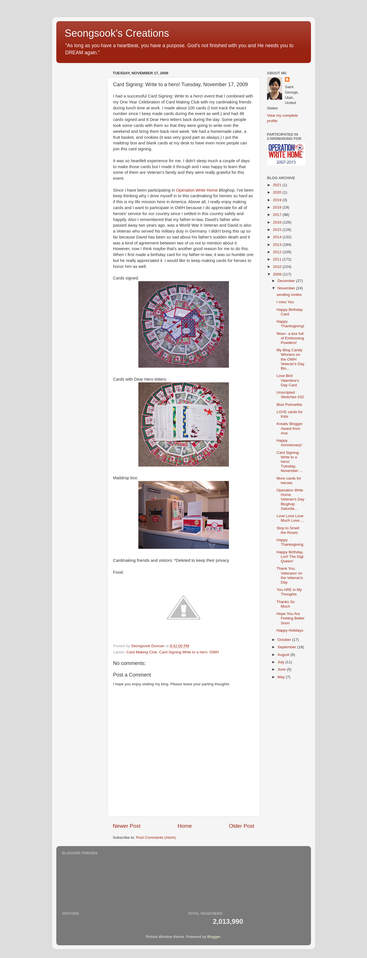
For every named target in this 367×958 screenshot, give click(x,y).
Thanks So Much (285, 604)
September (287, 647)
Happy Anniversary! (289, 442)
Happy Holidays (289, 630)
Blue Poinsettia (289, 404)
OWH (214, 652)
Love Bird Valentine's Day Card (287, 380)
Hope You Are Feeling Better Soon (290, 618)
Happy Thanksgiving (289, 542)
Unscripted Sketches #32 (290, 394)
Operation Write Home (197, 190)
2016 (277, 222)
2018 (277, 207)
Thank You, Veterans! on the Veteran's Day (289, 575)
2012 (277, 252)
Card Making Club (141, 652)
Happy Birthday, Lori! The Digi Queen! (289, 556)
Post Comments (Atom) (156, 837)
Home (185, 826)
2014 (277, 237)
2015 (277, 229)
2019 (277, 200)
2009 (277, 274)
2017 (277, 215)
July (282, 662)
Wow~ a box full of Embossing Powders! (290, 338)
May (282, 677)
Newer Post (127, 826)
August (284, 655)
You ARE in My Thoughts (289, 592)
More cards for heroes (288, 480)
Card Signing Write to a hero (183, 652)
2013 (277, 244)
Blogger (213, 937)
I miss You (285, 302)
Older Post (241, 826)
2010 (277, 267)
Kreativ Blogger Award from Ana (289, 428)
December (287, 281)
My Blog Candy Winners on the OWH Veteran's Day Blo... (290, 359)
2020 (277, 192)
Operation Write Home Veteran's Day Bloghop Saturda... (290, 499)
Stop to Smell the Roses (287, 530)
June (282, 669)
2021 (277, 185)
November (287, 288)
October (285, 640)
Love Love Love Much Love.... (290, 518)
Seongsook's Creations (117, 33)
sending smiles (289, 294)
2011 (277, 259)
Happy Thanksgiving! (290, 323)
